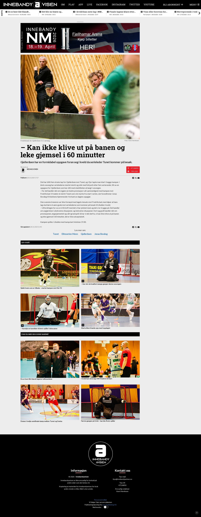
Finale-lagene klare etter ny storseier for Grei (121, 12)
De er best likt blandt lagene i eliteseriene (18, 12)
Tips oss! (134, 171)
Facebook (102, 4)
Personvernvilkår (100, 500)
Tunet (56, 234)
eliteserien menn (70, 234)
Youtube (149, 4)
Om (63, 4)
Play (72, 4)
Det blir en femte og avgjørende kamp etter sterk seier (53, 12)
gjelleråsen (86, 234)
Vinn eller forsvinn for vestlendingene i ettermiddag (154, 12)
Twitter (134, 4)
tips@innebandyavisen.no (122, 479)
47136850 (134, 168)
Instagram (118, 4)
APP (80, 4)
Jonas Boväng (100, 234)
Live (89, 4)
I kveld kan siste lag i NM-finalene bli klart (89, 12)
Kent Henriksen (122, 491)
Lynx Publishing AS (109, 505)
